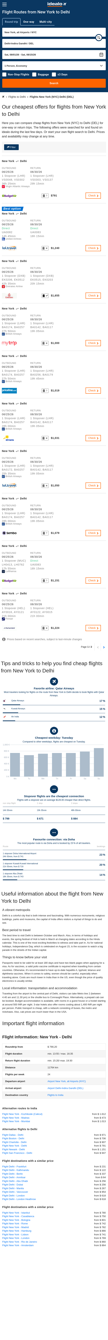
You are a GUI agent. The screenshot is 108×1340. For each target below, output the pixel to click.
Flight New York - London (15, 1238)
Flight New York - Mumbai (16, 1121)
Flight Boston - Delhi (13, 1138)
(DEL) (65, 1088)
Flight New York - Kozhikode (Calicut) (22, 1114)
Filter (13, 147)
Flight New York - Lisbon (15, 1234)
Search (54, 83)
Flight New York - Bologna (16, 1220)
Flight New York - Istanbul (16, 1212)
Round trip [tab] (11, 21)
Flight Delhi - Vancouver (15, 1191)
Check (93, 195)
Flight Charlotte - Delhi (14, 1142)
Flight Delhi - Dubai (12, 1184)
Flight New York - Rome (15, 1223)
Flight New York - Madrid (15, 1227)
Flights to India (55, 1095)
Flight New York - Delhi (14, 1145)
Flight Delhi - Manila (13, 1188)
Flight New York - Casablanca (18, 1216)
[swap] (98, 37)
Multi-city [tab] (45, 21)
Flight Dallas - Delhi (12, 1134)
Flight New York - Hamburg (16, 1230)
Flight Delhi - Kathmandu (15, 1170)
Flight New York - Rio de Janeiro (19, 1241)
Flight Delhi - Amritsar (13, 1177)
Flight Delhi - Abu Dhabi (15, 1181)
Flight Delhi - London (13, 1195)
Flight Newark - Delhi (13, 1149)
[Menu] (4, 4)
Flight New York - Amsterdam (18, 1245)
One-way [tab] (28, 21)
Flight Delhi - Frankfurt (14, 1166)
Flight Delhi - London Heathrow (19, 1199)
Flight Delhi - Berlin (12, 1173)
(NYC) (67, 1081)
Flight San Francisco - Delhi (17, 1153)
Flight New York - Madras (15, 1117)
